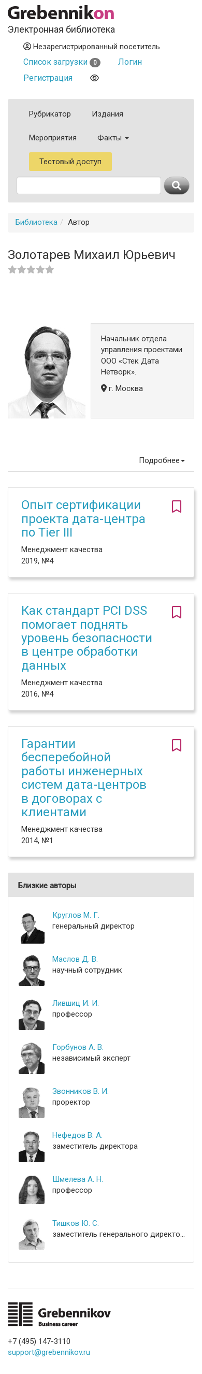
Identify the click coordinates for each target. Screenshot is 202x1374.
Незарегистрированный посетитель (91, 46)
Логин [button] (130, 62)
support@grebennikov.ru (49, 1352)
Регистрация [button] (48, 78)
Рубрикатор (50, 114)
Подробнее (162, 460)
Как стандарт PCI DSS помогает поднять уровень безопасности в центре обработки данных (86, 638)
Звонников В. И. (80, 1091)
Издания (107, 114)
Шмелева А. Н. (77, 1179)
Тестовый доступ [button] (70, 161)
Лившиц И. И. (75, 1003)
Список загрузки (61, 62)
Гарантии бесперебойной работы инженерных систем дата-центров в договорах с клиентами (84, 777)
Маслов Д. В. (75, 959)
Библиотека (36, 222)
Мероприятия (53, 137)
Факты (113, 137)
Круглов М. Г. (75, 915)
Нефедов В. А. (77, 1135)
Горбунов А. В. (78, 1047)
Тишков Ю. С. (75, 1223)
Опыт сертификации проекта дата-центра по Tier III (83, 519)
